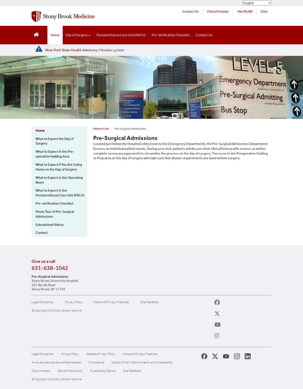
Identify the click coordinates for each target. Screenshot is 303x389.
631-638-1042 (50, 267)
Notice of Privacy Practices (111, 302)
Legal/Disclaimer (43, 302)
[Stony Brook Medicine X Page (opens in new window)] (215, 356)
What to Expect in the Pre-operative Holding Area (55, 154)
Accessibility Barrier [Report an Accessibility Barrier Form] (103, 371)
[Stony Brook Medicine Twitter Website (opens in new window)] (226, 356)
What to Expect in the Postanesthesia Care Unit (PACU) (60, 192)
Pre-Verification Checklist (171, 35)
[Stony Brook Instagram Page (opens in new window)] (237, 356)
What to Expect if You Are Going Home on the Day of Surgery (59, 167)
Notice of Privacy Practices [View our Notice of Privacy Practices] (140, 354)
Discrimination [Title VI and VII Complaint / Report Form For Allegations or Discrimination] (41, 371)
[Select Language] (256, 3)
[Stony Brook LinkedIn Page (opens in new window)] (248, 356)
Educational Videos (50, 225)
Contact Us (204, 35)
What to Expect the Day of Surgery (55, 141)
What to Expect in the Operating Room (59, 180)
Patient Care (101, 128)
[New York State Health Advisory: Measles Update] (84, 50)
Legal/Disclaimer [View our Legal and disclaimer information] (43, 354)
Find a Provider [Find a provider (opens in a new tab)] (218, 11)
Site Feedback (150, 302)
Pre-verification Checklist (54, 203)
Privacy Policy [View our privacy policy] (70, 354)
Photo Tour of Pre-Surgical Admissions (55, 214)
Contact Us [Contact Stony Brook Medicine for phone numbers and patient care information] (190, 11)
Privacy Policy (74, 302)
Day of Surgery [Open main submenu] (78, 35)
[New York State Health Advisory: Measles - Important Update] (39, 49)
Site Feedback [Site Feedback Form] (132, 371)
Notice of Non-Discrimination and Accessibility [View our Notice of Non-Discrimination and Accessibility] (142, 362)
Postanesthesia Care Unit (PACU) (121, 35)
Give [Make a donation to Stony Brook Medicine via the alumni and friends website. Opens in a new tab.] (264, 11)
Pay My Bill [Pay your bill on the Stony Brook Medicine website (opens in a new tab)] (245, 11)
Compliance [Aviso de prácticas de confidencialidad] (96, 362)
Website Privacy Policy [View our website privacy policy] (100, 354)
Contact (42, 233)
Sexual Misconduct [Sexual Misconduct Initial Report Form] (70, 371)
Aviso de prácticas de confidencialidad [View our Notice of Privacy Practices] (56, 362)
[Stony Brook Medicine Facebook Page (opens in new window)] (204, 356)
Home (55, 35)
